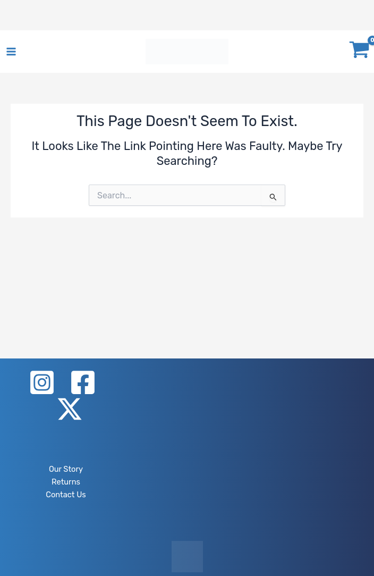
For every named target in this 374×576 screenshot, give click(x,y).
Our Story (66, 469)
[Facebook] (83, 382)
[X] (69, 409)
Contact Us (66, 494)
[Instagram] (42, 382)
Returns (66, 482)
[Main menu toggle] (11, 51)
